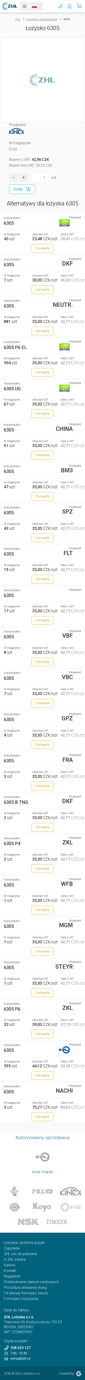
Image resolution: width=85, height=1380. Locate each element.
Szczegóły (43, 248)
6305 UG (12, 388)
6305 (9, 223)
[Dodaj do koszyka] (22, 189)
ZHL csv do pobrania (20, 1254)
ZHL (18, 19)
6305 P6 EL (15, 347)
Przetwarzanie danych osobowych (31, 1282)
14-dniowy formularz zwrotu (26, 1293)
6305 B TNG (16, 802)
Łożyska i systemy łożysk (24, 1242)
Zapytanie (12, 1248)
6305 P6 (12, 1009)
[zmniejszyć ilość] (13, 177)
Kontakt (10, 1271)
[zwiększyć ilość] (23, 177)
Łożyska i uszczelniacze (42, 19)
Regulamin (12, 1276)
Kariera (9, 1265)
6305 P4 (12, 843)
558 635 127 (17, 1347)
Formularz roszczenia (21, 1299)
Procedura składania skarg (25, 1287)
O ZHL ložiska (15, 1259)
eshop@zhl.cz (18, 1358)
